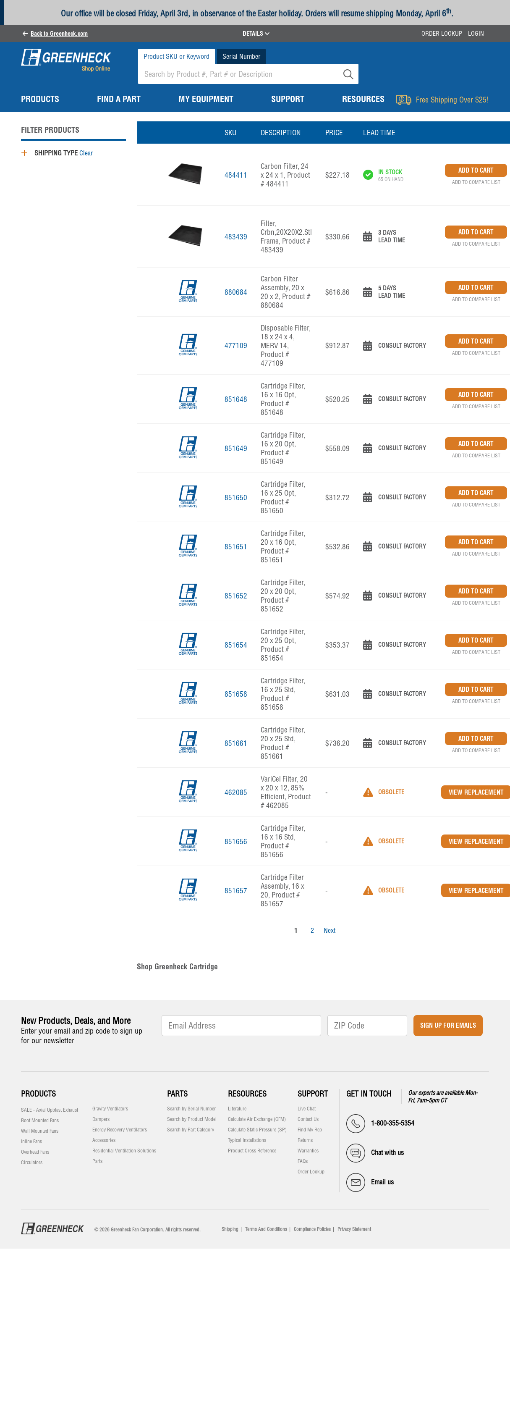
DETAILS (256, 33)
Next (329, 930)
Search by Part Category (190, 1130)
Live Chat (307, 1109)
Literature (237, 1109)
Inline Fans (31, 1141)
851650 (236, 497)
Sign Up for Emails (448, 1025)
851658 (236, 694)
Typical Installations (247, 1140)
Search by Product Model (192, 1119)
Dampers (101, 1119)
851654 (236, 644)
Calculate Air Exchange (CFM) (257, 1119)
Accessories (103, 1140)
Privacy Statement (354, 1229)
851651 (236, 546)
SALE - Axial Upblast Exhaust (49, 1110)
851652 (236, 595)
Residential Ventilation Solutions (124, 1151)
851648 (236, 399)
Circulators (31, 1162)
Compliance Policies (312, 1229)
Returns (305, 1140)
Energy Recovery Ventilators (119, 1130)
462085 (236, 792)
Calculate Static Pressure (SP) (257, 1130)
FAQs (303, 1161)
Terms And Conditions (266, 1229)
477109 (236, 345)
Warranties (308, 1151)
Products (38, 1094)
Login (476, 33)
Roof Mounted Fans (40, 1120)
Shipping (230, 1229)
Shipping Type (56, 153)
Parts (97, 1161)
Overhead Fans (35, 1152)
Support (313, 1094)
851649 (236, 448)
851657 (236, 890)
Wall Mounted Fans (39, 1131)
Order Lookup (441, 33)
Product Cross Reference (252, 1151)
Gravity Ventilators (110, 1109)
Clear (86, 153)
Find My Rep (310, 1130)
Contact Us (308, 1119)
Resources (247, 1094)
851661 (236, 743)
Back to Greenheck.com (59, 33)
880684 (236, 292)
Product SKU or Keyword (176, 56)
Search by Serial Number (191, 1109)
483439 (236, 236)
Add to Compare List (476, 182)
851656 (236, 841)
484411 (236, 175)
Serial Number (241, 56)
